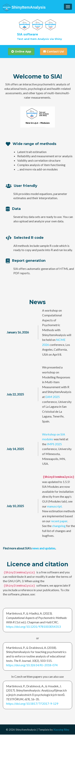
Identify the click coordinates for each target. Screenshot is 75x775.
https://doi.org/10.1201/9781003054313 (33, 626)
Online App (21, 51)
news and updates (43, 548)
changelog (59, 526)
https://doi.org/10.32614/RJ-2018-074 (32, 665)
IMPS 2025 (54, 444)
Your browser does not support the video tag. (37, 117)
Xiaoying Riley (61, 729)
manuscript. (54, 506)
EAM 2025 (52, 397)
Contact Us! (53, 51)
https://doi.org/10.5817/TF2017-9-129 (32, 703)
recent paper (59, 521)
